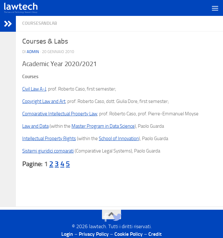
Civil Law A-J (34, 89)
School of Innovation (119, 138)
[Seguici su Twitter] (117, 217)
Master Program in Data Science (103, 126)
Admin (33, 51)
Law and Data (35, 126)
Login (67, 234)
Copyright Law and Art (43, 101)
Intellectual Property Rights (49, 138)
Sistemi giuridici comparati (48, 151)
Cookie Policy (128, 234)
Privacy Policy (94, 234)
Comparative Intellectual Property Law (59, 114)
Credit (155, 234)
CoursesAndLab (39, 23)
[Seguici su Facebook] (105, 217)
